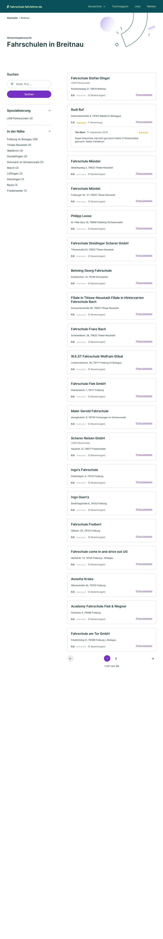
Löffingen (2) (15, 173)
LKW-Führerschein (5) (20, 118)
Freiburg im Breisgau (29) (22, 139)
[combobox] (29, 84)
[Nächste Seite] (153, 662)
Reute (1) (12, 185)
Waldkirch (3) (15, 151)
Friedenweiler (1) (17, 191)
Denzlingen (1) (15, 179)
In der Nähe (16, 132)
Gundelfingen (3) (17, 156)
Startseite (12, 18)
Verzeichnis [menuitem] (95, 6)
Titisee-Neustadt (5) (19, 145)
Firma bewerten (144, 95)
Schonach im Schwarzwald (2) (25, 162)
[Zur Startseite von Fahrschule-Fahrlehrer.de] (24, 6)
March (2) (13, 168)
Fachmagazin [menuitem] (120, 6)
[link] (111, 87)
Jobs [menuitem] (138, 6)
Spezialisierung (19, 111)
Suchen (29, 94)
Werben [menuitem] (151, 6)
